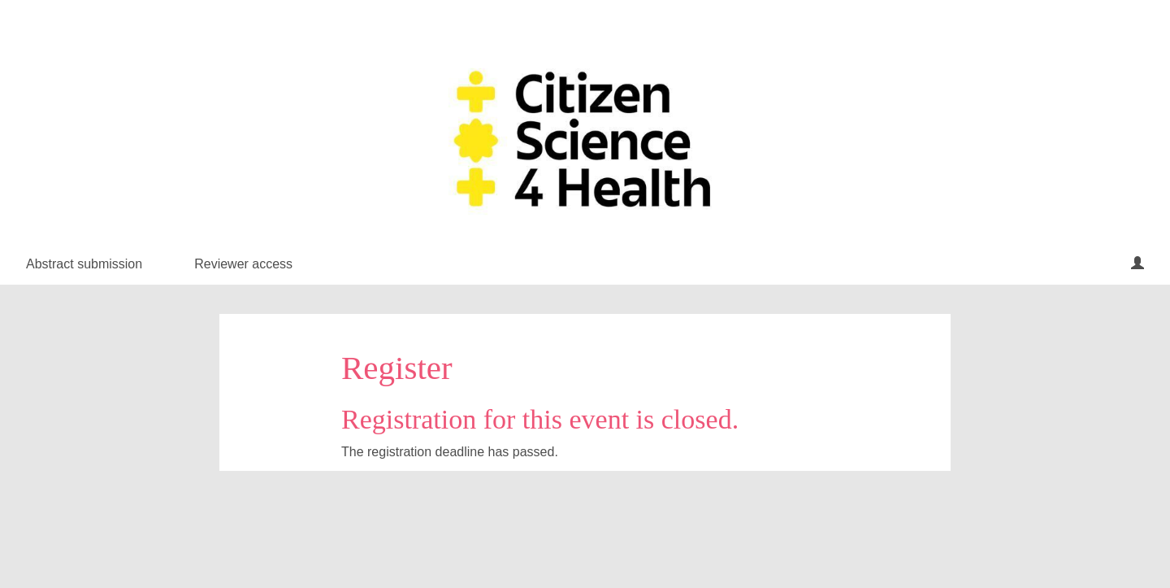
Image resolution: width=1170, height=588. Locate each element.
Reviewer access (243, 264)
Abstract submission (84, 264)
